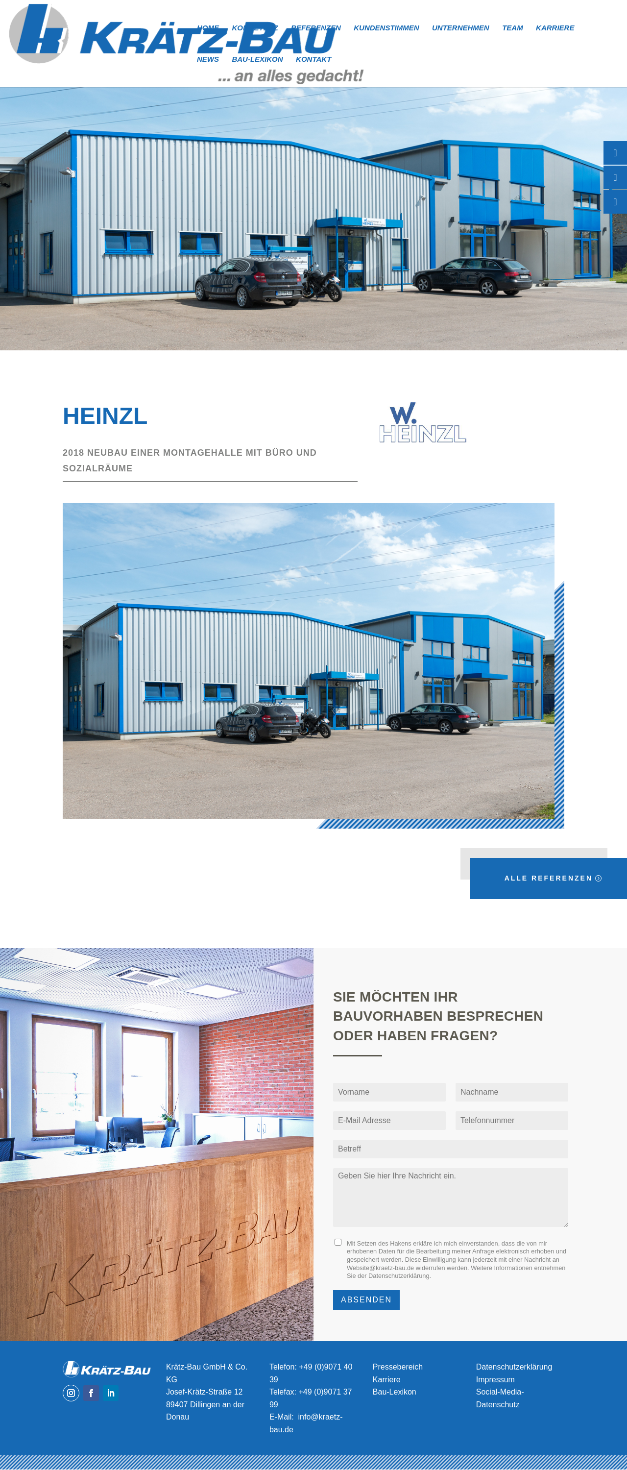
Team (512, 28)
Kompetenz (255, 28)
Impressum (495, 1379)
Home (208, 28)
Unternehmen (460, 28)
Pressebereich (398, 1367)
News (208, 59)
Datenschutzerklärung (398, 1275)
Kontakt (313, 59)
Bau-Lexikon (257, 59)
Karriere (555, 28)
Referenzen (316, 28)
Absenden (366, 1300)
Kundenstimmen (386, 28)
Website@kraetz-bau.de (380, 1268)
